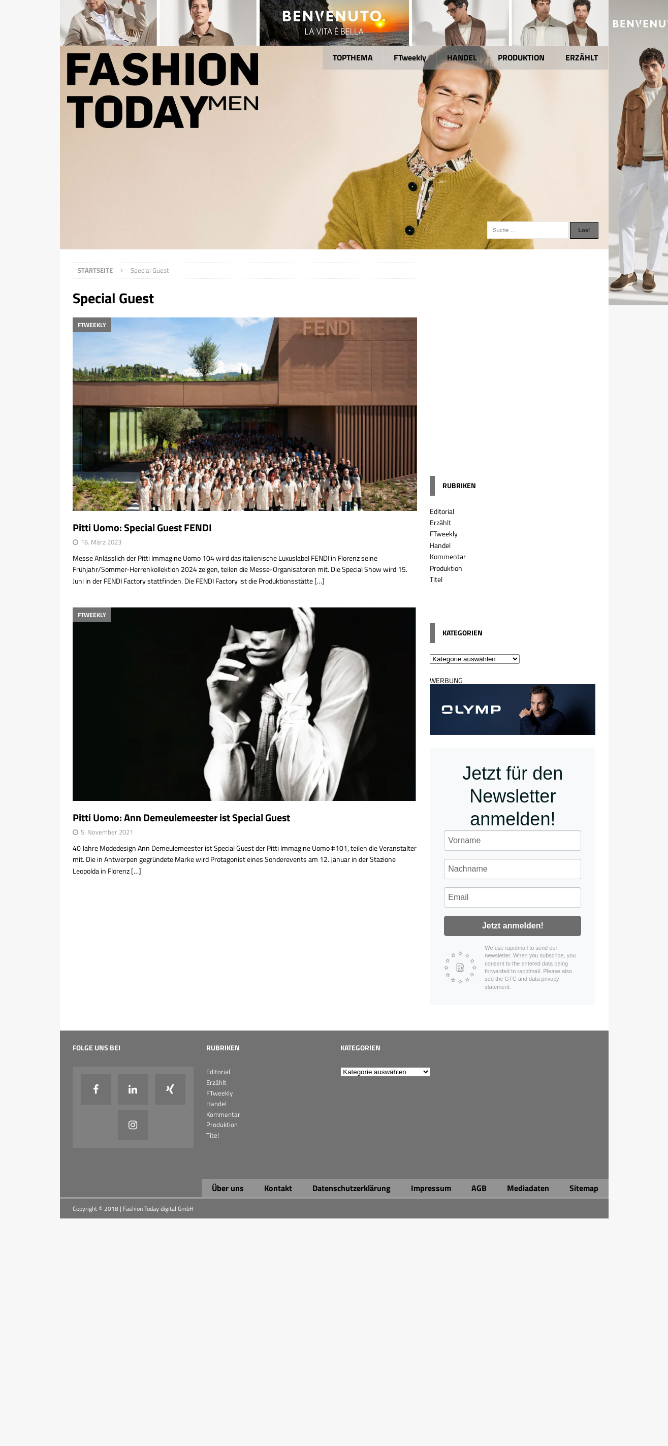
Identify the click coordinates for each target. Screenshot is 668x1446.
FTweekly (410, 57)
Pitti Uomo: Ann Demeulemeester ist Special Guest (181, 817)
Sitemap (583, 1188)
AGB (479, 1188)
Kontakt (278, 1188)
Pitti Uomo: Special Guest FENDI (142, 527)
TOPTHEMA (353, 57)
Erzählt (440, 522)
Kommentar (448, 556)
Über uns (228, 1188)
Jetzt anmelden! (513, 925)
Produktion (446, 568)
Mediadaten (528, 1188)
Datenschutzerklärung (351, 1188)
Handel (440, 545)
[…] (319, 580)
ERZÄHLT (581, 57)
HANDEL (462, 57)
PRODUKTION (521, 57)
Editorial (442, 511)
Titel (436, 579)
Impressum (431, 1188)
